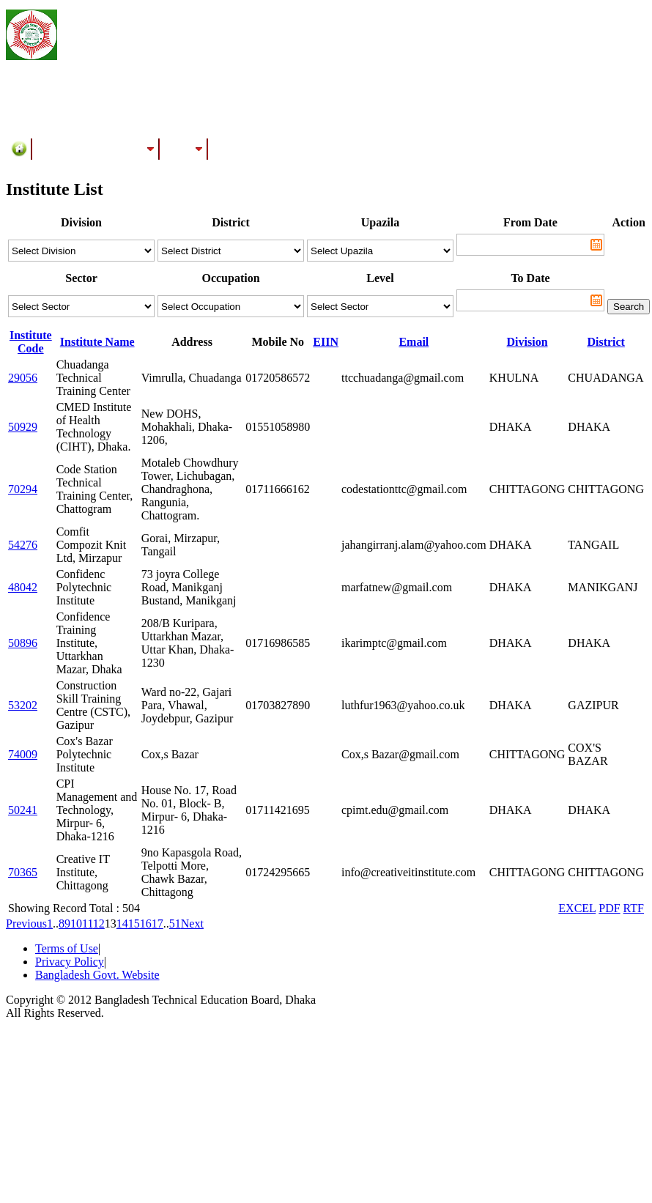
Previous (26, 923)
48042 (22, 587)
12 (99, 923)
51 (175, 923)
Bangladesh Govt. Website (97, 975)
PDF (609, 908)
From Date (530, 222)
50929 (22, 427)
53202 (22, 705)
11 (87, 923)
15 (134, 923)
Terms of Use (66, 948)
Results (184, 149)
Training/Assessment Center (96, 149)
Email (414, 342)
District (606, 342)
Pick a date (596, 245)
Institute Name (97, 342)
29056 (22, 377)
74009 (22, 754)
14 (122, 923)
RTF (633, 908)
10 (76, 923)
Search (628, 306)
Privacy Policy (69, 961)
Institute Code (31, 342)
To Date (530, 278)
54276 (22, 544)
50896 (22, 643)
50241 (22, 810)
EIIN (325, 342)
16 (146, 923)
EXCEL (577, 908)
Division (527, 342)
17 (157, 923)
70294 (22, 489)
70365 (22, 872)
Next (192, 923)
